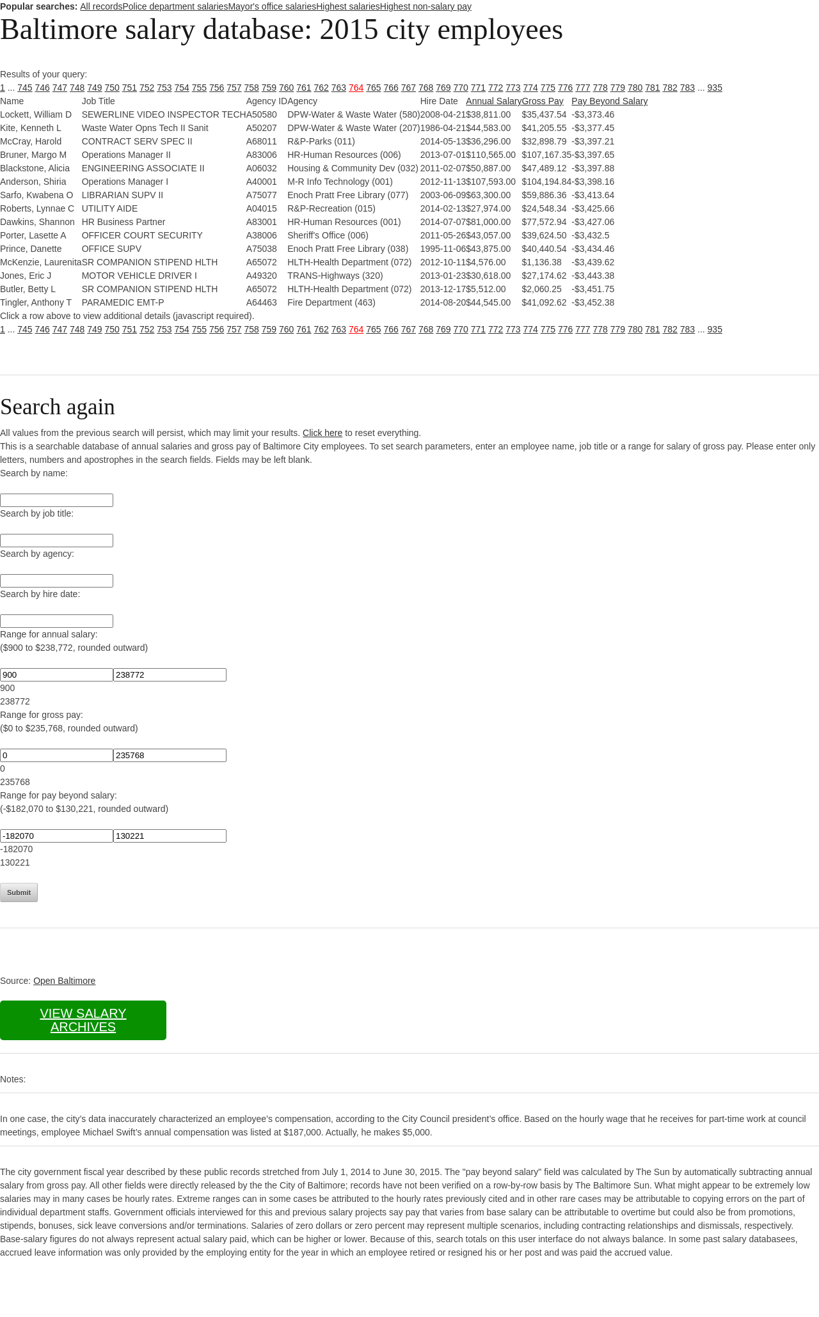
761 (303, 87)
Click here (322, 433)
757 (234, 87)
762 (321, 87)
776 (565, 87)
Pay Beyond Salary (609, 101)
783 (687, 87)
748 (77, 87)
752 (146, 87)
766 (391, 87)
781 (652, 87)
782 (670, 87)
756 (216, 87)
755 (199, 87)
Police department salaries (175, 6)
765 (373, 87)
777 (582, 87)
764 (356, 87)
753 (164, 87)
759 (269, 87)
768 (425, 87)
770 (461, 87)
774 (530, 87)
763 (338, 87)
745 (24, 87)
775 (548, 87)
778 (600, 87)
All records (101, 6)
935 (715, 87)
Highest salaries (348, 6)
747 (59, 87)
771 (478, 87)
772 (495, 87)
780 (635, 87)
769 (443, 87)
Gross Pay (542, 101)
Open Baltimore (64, 981)
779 (617, 87)
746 (42, 87)
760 (286, 87)
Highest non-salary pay (426, 6)
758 (251, 87)
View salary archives (83, 1020)
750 (112, 87)
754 (182, 87)
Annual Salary (493, 101)
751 (129, 87)
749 (94, 87)
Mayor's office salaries (272, 6)
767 (408, 87)
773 (512, 87)
